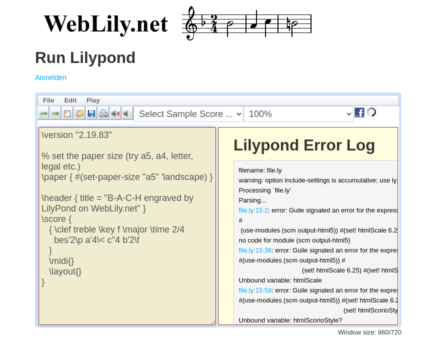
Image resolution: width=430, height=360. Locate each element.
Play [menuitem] (93, 100)
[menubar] (218, 100)
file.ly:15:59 (255, 290)
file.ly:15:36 (255, 250)
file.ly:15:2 (253, 210)
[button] (44, 113)
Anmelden (50, 78)
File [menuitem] (48, 100)
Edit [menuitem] (70, 100)
